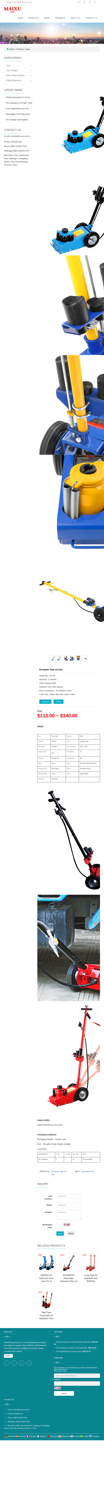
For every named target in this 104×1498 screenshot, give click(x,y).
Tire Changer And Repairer (17, 120)
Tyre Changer (12, 70)
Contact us (91, 18)
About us (75, 18)
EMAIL (58, 702)
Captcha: (57, 1379)
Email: (49, 1205)
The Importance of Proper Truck (19, 103)
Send (60, 1233)
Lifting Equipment (13, 80)
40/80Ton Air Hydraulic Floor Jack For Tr (46, 1278)
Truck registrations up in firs (17, 108)
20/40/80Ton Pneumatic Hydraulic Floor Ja (68, 1278)
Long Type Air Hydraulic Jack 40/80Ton (91, 1278)
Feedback (60, 18)
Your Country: (48, 1197)
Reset (71, 1233)
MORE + (8, 1356)
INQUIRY (45, 702)
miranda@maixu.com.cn (20, 136)
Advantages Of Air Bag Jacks (18, 114)
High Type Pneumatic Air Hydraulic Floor (46, 1315)
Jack (27, 49)
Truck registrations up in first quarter (68, 1351)
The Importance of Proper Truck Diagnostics (71, 1348)
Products (33, 18)
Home (20, 18)
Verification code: (47, 1226)
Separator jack (88, 1171)
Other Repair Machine (15, 75)
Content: (48, 1212)
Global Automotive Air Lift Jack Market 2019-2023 (73, 1342)
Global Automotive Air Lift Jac (18, 97)
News (47, 18)
